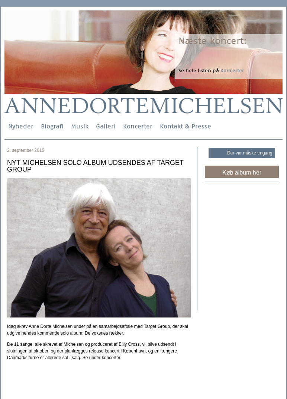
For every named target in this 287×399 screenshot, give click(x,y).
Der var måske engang (249, 153)
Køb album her (241, 172)
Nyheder (20, 126)
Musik (79, 126)
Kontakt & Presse (185, 126)
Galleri (106, 126)
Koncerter (137, 126)
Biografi (52, 126)
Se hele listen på (211, 70)
